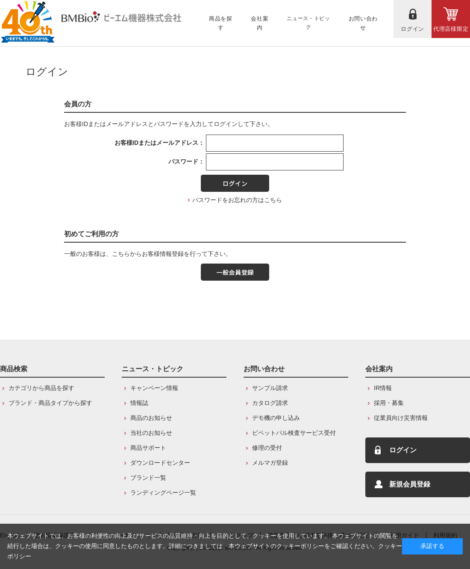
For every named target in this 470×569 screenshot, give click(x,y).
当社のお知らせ (151, 432)
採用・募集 (389, 402)
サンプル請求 (270, 387)
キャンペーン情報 (154, 387)
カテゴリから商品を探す (41, 387)
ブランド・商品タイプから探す (50, 402)
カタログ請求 (270, 402)
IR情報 (383, 387)
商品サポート (148, 447)
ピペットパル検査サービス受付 (294, 432)
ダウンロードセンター (160, 462)
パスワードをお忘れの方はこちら (237, 200)
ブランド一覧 (148, 477)
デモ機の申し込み (276, 417)
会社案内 (379, 368)
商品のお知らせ (151, 417)
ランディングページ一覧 (163, 492)
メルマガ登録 (270, 462)
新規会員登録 (409, 484)
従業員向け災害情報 (401, 417)
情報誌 (139, 402)
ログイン (403, 450)
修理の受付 (267, 447)
